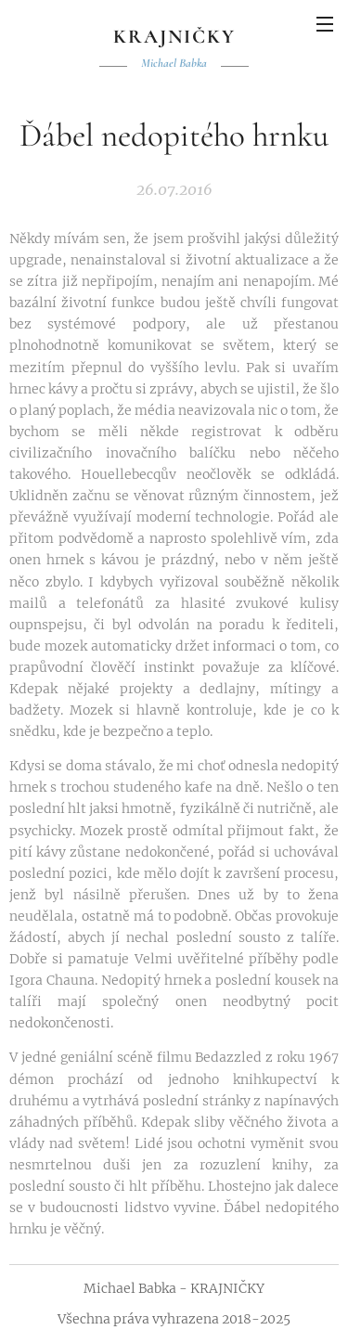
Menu (324, 24)
